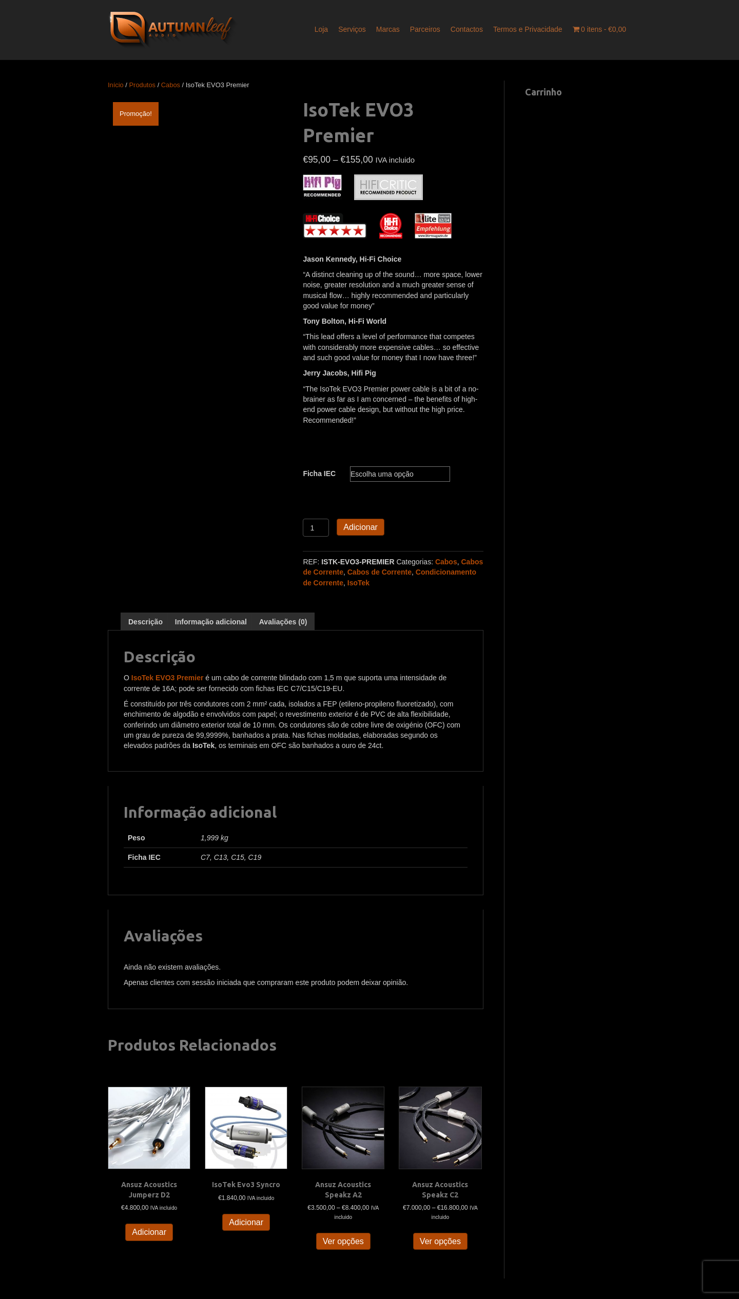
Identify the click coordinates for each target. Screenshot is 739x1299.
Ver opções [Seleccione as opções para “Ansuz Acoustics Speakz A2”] (343, 1241)
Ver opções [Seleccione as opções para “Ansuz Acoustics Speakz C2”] (440, 1241)
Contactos (467, 29)
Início (116, 85)
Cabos (170, 85)
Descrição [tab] (145, 622)
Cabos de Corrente (379, 572)
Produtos (142, 85)
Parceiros (425, 29)
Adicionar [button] (149, 1232)
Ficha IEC (319, 473)
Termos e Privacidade (527, 29)
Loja (321, 29)
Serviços (352, 29)
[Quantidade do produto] (316, 528)
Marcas (388, 29)
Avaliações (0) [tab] (283, 622)
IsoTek (358, 583)
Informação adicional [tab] (211, 622)
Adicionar (360, 527)
